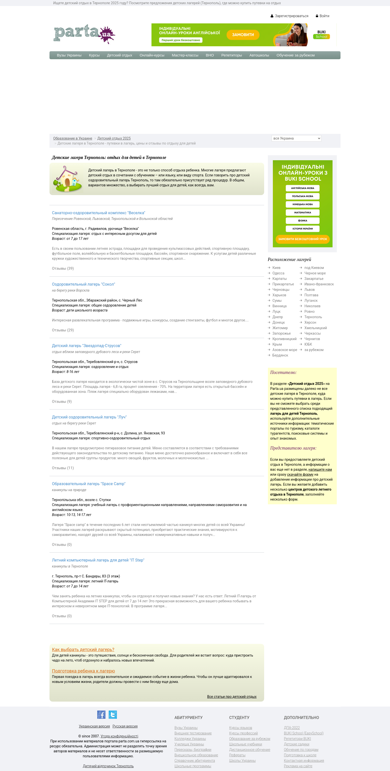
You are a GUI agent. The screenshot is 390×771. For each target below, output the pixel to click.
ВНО (210, 55)
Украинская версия (94, 726)
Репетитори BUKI (297, 739)
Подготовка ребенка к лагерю (83, 670)
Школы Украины (242, 761)
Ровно (309, 311)
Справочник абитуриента (195, 761)
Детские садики (296, 744)
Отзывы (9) (62, 401)
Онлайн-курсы (152, 55)
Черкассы (312, 333)
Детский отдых (119, 55)
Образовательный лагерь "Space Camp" (89, 483)
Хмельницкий (315, 328)
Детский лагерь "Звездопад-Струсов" (86, 345)
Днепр (278, 317)
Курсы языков (240, 728)
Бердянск (280, 355)
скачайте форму (300, 474)
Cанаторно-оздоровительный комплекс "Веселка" (98, 212)
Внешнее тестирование (193, 733)
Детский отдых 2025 (114, 138)
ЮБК (308, 344)
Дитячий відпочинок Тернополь (108, 766)
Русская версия (125, 726)
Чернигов (312, 339)
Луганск (311, 301)
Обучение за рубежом (296, 55)
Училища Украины (189, 744)
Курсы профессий (243, 733)
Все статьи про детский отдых (231, 697)
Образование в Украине (72, 138)
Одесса (279, 273)
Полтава (311, 295)
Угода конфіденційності (119, 736)
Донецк (279, 322)
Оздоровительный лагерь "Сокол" (83, 284)
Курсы (94, 55)
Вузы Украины (69, 55)
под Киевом (314, 268)
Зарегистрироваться (289, 16)
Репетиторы (231, 55)
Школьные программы (193, 766)
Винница (280, 306)
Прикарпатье (283, 284)
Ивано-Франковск (319, 284)
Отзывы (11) (63, 468)
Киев (277, 268)
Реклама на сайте (298, 766)
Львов (309, 290)
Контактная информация (304, 761)
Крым (277, 344)
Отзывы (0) (62, 544)
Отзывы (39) (63, 268)
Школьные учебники (245, 744)
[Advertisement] (195, 96)
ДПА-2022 (292, 728)
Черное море (315, 273)
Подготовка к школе (300, 755)
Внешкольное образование (196, 755)
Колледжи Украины (190, 739)
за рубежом (314, 350)
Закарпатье (313, 279)
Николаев (312, 306)
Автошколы (259, 55)
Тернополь (313, 317)
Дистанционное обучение (249, 750)
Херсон (310, 322)
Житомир (280, 328)
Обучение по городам (301, 750)
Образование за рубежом (249, 739)
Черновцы (281, 290)
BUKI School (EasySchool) (304, 733)
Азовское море (285, 350)
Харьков (279, 295)
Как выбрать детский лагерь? (83, 649)
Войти (322, 16)
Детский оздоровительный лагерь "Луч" (89, 417)
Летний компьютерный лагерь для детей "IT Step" (98, 560)
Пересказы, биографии (193, 750)
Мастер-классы (185, 55)
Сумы (277, 301)
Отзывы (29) (63, 330)
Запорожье (282, 333)
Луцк (277, 311)
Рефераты (237, 755)
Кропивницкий (285, 339)
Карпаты (280, 279)
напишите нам (320, 469)
